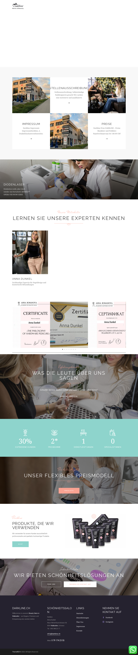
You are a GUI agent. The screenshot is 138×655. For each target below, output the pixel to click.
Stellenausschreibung (69, 88)
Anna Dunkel (22, 278)
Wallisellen (54, 626)
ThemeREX (16, 652)
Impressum (31, 124)
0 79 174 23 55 (58, 640)
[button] (14, 324)
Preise (107, 124)
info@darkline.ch (53, 634)
